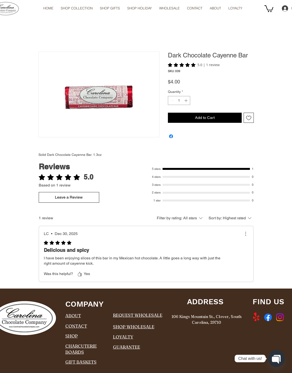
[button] (169, 8)
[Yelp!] (256, 317)
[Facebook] (268, 317)
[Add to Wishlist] (249, 118)
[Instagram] (280, 317)
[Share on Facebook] (171, 136)
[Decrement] (172, 100)
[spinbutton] (179, 100)
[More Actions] (245, 234)
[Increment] (186, 100)
